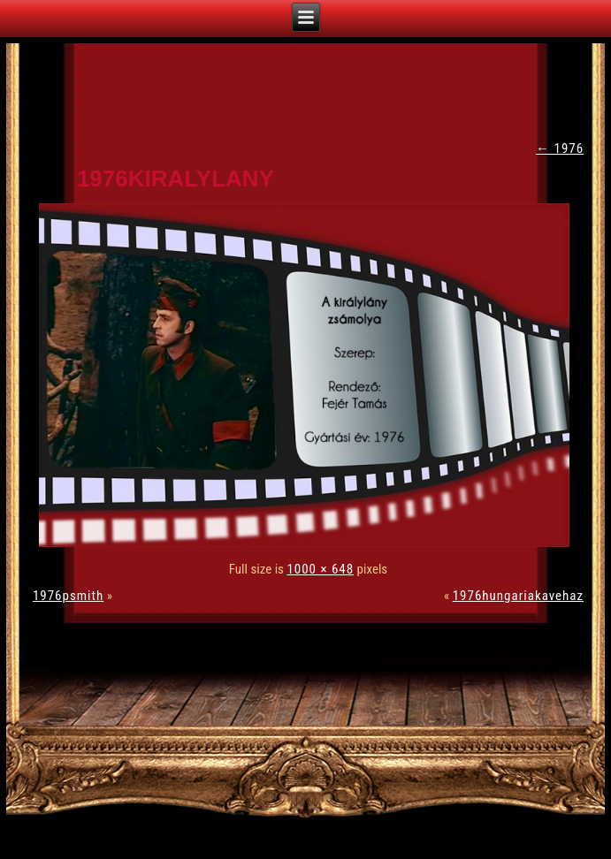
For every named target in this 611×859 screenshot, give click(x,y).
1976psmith (68, 596)
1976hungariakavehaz (518, 596)
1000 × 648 (320, 569)
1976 (560, 148)
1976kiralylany (175, 178)
